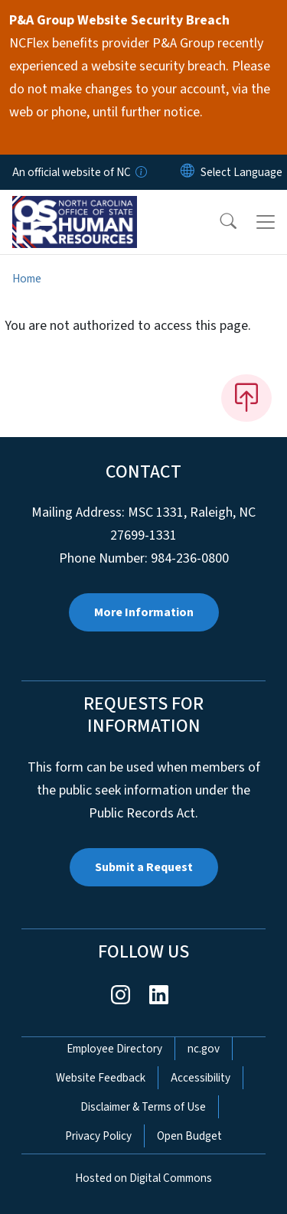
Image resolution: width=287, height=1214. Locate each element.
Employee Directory (114, 1048)
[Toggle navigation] (265, 222)
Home (26, 278)
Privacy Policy (98, 1136)
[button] (218, 222)
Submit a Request (144, 867)
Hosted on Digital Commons (143, 1178)
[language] (241, 172)
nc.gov (204, 1048)
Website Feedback (100, 1077)
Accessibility (200, 1077)
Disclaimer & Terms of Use (143, 1106)
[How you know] (140, 172)
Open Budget (189, 1136)
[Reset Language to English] (187, 172)
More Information (144, 612)
